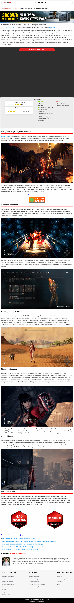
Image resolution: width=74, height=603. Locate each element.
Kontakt (4, 589)
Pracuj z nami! (6, 594)
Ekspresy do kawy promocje (36, 579)
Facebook (59, 576)
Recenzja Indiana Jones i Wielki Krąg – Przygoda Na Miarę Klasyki (22, 544)
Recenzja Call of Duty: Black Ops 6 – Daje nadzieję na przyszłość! (22, 547)
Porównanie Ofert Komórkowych (37, 584)
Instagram (59, 587)
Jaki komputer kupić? (34, 587)
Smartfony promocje (34, 581)
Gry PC (15, 8)
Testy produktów (6, 8)
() (51, 27)
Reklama (4, 579)
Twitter (58, 584)
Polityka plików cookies (8, 584)
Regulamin (5, 587)
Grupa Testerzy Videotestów (64, 579)
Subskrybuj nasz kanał (37, 49)
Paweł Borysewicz (10, 27)
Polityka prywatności (7, 581)
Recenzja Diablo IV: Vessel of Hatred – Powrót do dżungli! (20, 549)
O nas (3, 592)
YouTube (59, 581)
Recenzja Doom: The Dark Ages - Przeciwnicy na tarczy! (19, 538)
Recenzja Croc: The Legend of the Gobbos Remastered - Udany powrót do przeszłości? (29, 541)
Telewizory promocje (34, 576)
